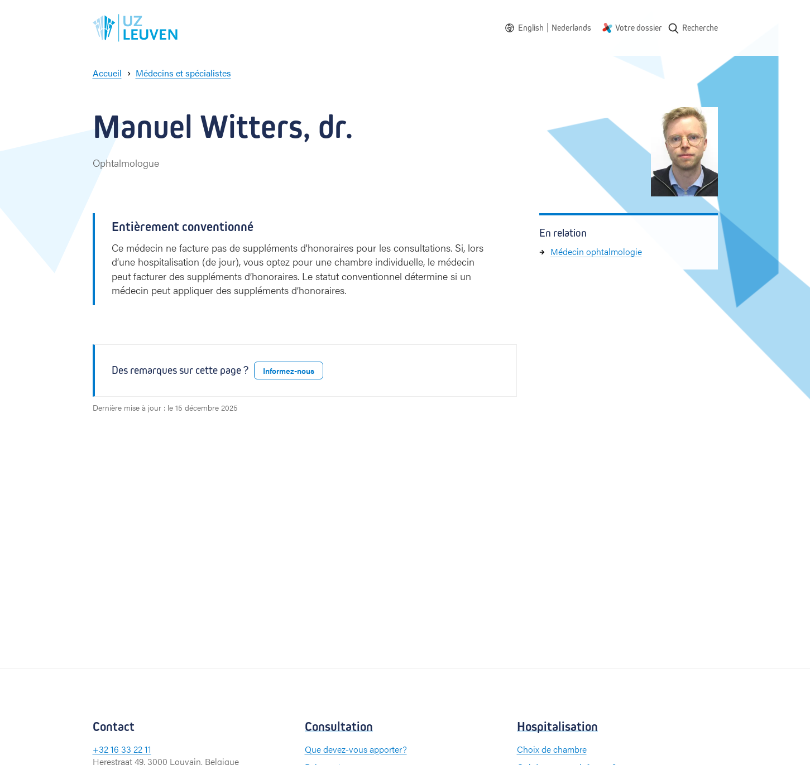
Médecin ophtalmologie (596, 251)
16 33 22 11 (131, 749)
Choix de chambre (552, 749)
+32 (102, 749)
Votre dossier (638, 27)
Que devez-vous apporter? (356, 749)
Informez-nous (288, 370)
